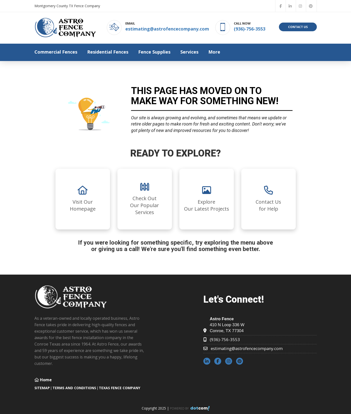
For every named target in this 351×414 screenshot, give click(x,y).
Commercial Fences (55, 52)
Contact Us (298, 27)
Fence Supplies (154, 52)
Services (189, 52)
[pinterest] (311, 6)
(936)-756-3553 (249, 29)
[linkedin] (290, 6)
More (214, 52)
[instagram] (300, 6)
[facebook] (280, 6)
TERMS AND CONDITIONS (74, 387)
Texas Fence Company (119, 387)
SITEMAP (42, 387)
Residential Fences (107, 52)
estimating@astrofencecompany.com (167, 29)
